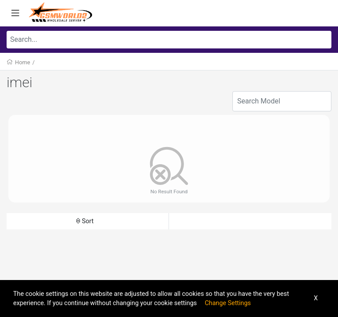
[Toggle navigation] (15, 13)
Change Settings (228, 303)
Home (22, 62)
